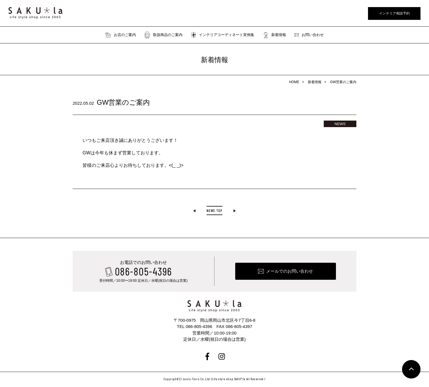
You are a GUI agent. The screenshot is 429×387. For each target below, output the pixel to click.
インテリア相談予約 (394, 13)
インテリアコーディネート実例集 (222, 35)
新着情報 (274, 35)
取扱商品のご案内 (163, 35)
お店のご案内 (120, 35)
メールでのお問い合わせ (289, 272)
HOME (294, 82)
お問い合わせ (309, 35)
